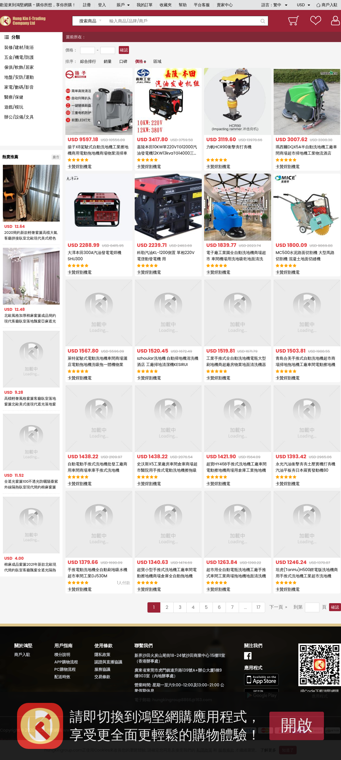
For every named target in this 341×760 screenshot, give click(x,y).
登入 (102, 5)
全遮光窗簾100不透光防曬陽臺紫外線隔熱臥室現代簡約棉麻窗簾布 (31, 484)
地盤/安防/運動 (19, 77)
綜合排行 (88, 61)
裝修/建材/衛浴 (19, 47)
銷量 (108, 61)
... (245, 607)
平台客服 (202, 5)
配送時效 (62, 677)
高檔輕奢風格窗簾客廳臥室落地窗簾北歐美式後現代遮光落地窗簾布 (30, 401)
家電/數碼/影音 (19, 87)
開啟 (297, 725)
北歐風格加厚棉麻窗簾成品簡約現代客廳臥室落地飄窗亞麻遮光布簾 (30, 318)
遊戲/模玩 (13, 107)
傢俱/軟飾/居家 (19, 67)
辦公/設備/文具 (19, 117)
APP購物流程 (66, 662)
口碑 (123, 61)
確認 (124, 50)
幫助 (183, 5)
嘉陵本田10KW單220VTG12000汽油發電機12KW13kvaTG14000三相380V (167, 153)
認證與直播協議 (108, 662)
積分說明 (62, 654)
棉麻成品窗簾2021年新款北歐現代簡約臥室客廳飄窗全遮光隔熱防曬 (30, 567)
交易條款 (102, 677)
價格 (139, 61)
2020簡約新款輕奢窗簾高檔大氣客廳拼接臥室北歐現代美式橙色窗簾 (30, 235)
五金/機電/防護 (19, 57)
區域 (157, 61)
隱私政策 (102, 654)
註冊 (87, 5)
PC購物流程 (65, 669)
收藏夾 (166, 5)
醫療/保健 (13, 97)
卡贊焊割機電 (80, 166)
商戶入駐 (330, 5)
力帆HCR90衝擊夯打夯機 (228, 147)
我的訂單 (145, 5)
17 (259, 607)
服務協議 (102, 669)
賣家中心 (225, 5)
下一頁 (276, 607)
